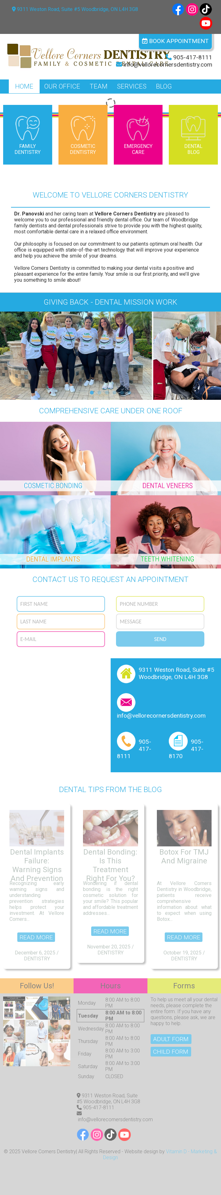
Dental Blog (193, 134)
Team (99, 86)
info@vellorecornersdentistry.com (168, 64)
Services (131, 86)
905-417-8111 (192, 57)
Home (24, 86)
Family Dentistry (27, 134)
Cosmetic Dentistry (83, 134)
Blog (164, 86)
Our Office (62, 86)
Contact (28, 100)
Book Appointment (175, 41)
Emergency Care (138, 134)
